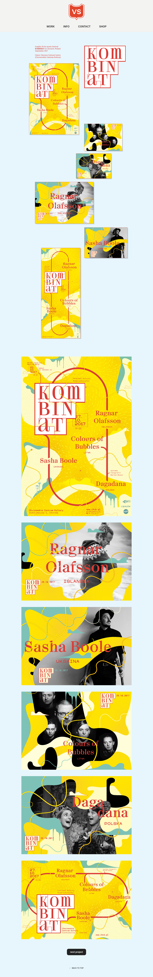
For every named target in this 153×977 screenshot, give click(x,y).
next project (76, 952)
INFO (66, 26)
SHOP (102, 26)
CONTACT (84, 26)
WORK (51, 26)
